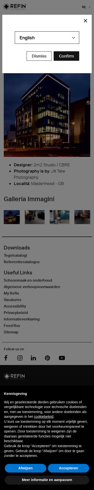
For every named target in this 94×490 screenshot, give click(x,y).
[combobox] (47, 37)
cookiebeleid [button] (43, 417)
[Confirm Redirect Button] (66, 56)
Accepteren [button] (68, 468)
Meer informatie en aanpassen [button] (47, 480)
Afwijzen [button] (25, 468)
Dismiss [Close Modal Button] (39, 56)
